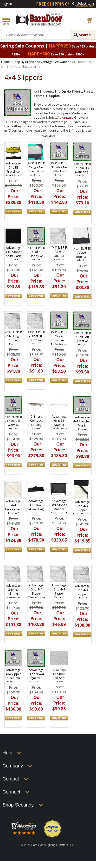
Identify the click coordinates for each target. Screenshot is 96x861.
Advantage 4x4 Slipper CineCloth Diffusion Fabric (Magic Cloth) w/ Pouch (13, 682)
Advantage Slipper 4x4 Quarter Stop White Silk (36, 678)
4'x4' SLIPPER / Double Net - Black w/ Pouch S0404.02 (59, 171)
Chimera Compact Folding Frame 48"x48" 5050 (36, 426)
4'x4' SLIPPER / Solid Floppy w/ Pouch (36, 254)
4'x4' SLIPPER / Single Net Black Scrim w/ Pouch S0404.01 (36, 171)
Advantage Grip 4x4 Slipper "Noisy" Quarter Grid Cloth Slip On (59, 597)
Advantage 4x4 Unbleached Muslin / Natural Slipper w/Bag (13, 513)
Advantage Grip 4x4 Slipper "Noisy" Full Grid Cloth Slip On (13, 595)
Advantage (65, 117)
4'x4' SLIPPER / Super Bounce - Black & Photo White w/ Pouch (82, 258)
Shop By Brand (23, 62)
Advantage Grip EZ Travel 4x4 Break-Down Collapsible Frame (59, 426)
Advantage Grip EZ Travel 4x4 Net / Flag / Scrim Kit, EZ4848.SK (13, 173)
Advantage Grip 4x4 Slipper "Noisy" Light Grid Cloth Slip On (36, 595)
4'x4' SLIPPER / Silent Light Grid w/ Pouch (13, 338)
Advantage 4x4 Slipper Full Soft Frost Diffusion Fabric (59, 680)
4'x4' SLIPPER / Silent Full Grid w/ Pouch (36, 338)
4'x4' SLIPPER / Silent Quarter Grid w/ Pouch (59, 255)
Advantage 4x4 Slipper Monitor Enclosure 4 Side (59, 509)
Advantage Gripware (52, 62)
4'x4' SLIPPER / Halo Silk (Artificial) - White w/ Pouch (82, 172)
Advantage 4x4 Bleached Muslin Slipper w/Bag (82, 425)
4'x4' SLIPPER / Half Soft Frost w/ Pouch (82, 339)
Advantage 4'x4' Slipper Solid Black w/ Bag (13, 254)
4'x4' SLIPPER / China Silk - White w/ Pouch (13, 423)
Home (5, 62)
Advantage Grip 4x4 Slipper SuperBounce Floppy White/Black (82, 512)
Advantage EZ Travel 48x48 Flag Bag (36, 507)
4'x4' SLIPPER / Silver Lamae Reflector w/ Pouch (59, 340)
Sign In (7, 4)
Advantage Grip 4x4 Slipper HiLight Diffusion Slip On (82, 596)
